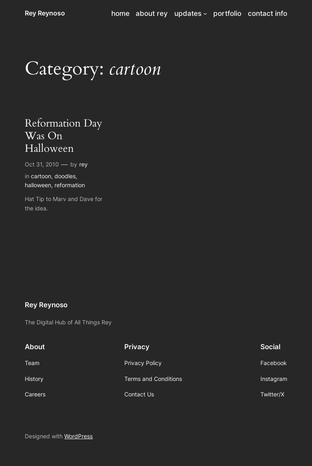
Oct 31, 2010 (42, 164)
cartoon (41, 176)
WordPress (78, 436)
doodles (65, 176)
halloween (38, 185)
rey (83, 164)
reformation (69, 185)
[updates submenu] (205, 13)
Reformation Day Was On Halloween (63, 136)
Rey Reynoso (45, 13)
